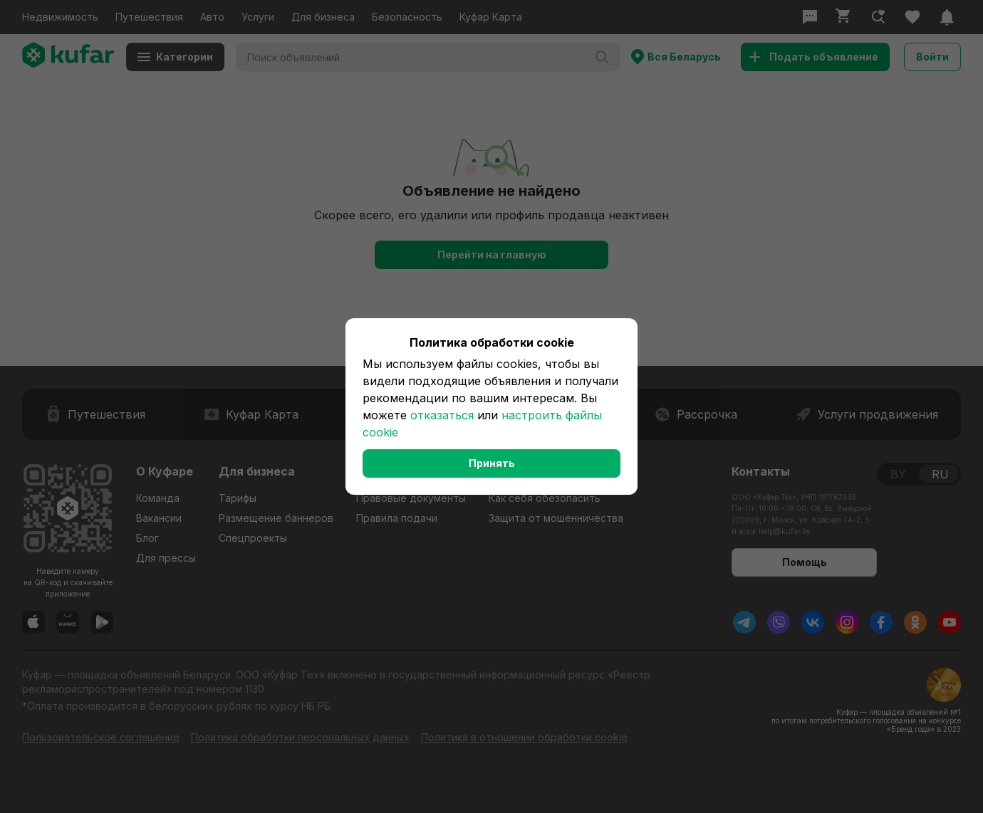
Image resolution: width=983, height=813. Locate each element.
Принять (492, 463)
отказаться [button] (442, 415)
